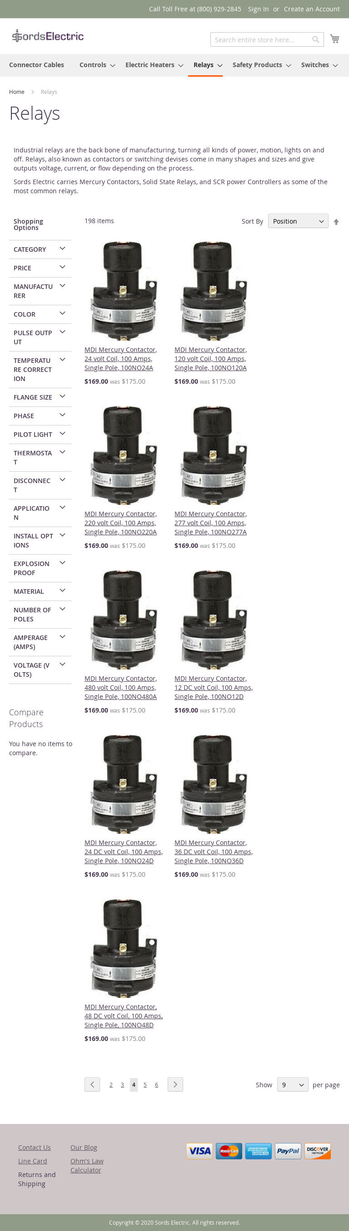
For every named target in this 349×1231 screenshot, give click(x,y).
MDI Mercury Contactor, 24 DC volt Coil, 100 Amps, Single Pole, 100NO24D (124, 851)
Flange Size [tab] (33, 397)
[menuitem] (37, 64)
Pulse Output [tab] (33, 337)
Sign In (258, 9)
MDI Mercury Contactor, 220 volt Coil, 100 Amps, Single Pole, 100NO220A (121, 522)
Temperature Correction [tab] (33, 369)
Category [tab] (30, 249)
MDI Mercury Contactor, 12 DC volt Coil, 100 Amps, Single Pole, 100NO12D (213, 687)
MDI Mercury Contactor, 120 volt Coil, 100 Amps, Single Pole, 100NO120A (210, 358)
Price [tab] (22, 268)
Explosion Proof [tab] (32, 568)
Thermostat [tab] (33, 457)
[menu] (174, 65)
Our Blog (83, 1147)
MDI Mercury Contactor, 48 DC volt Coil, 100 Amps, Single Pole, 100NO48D (124, 1015)
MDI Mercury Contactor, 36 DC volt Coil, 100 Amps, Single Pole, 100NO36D (213, 851)
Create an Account (312, 9)
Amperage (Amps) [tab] (31, 642)
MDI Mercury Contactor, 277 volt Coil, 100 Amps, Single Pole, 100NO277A (210, 522)
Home (17, 91)
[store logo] (47, 36)
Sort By (252, 221)
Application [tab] (32, 513)
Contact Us (34, 1147)
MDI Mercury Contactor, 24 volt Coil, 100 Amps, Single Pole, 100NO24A (121, 358)
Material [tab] (29, 591)
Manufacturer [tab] (33, 291)
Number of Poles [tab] (32, 614)
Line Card (32, 1161)
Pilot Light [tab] (33, 434)
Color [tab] (24, 314)
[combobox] (267, 39)
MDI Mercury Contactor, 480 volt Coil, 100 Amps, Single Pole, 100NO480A (121, 687)
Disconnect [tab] (32, 485)
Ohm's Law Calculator (87, 1165)
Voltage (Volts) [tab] (32, 670)
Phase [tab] (24, 415)
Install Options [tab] (33, 540)
